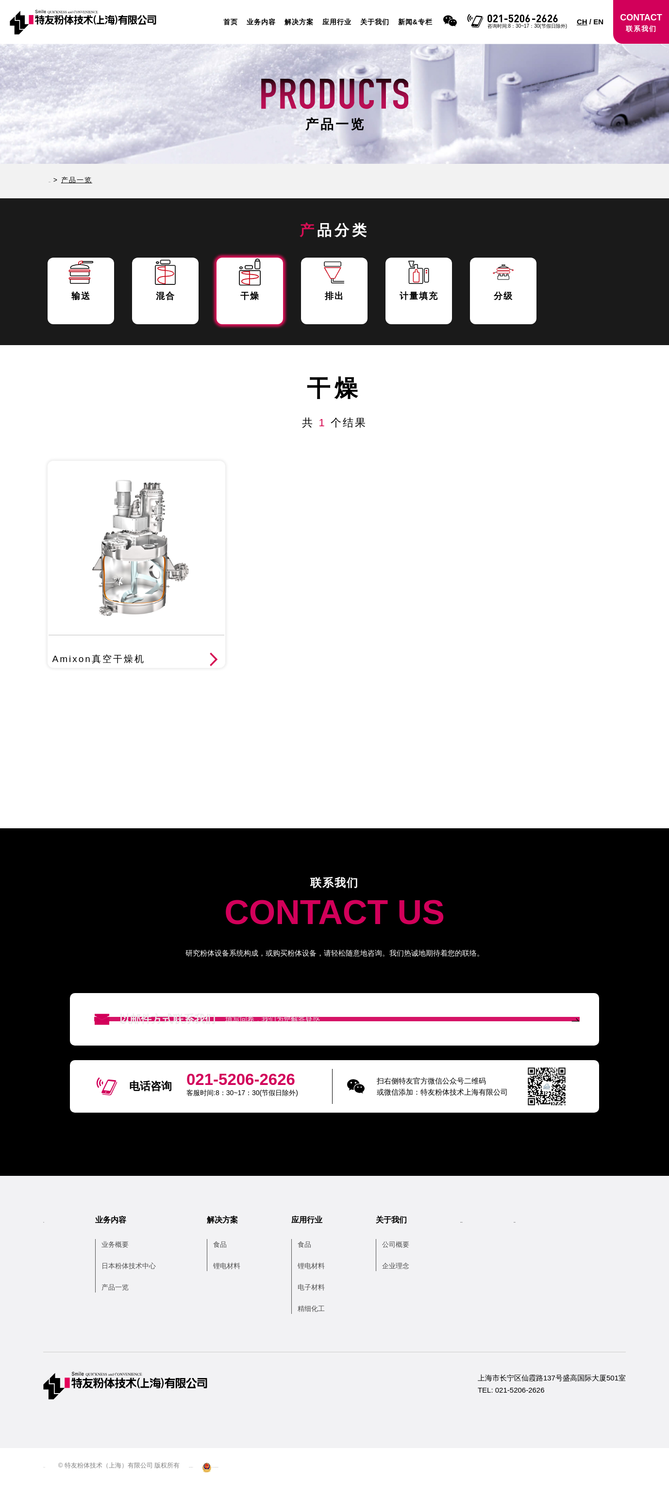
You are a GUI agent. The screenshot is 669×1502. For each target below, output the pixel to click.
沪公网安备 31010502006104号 (328, 1484)
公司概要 (410, 1263)
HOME (61, 180)
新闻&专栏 (415, 22)
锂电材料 (241, 1285)
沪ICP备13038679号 (241, 1484)
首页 (230, 22)
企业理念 (410, 1285)
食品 (234, 1263)
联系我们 (578, 1239)
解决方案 (299, 22)
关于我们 (374, 22)
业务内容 (261, 22)
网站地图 (55, 1484)
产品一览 (129, 1306)
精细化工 (325, 1327)
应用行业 (336, 22)
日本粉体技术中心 (143, 1285)
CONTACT (641, 23)
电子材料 (325, 1306)
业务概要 (129, 1263)
